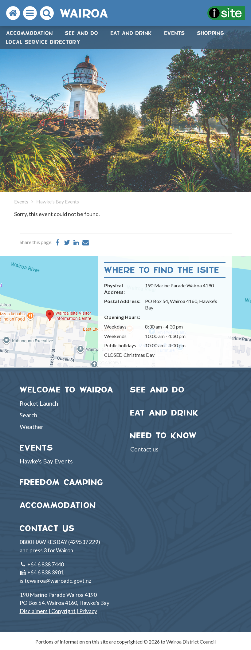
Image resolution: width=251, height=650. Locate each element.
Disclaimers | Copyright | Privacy (58, 611)
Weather (31, 426)
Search (28, 415)
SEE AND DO (157, 389)
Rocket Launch (39, 403)
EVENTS (36, 448)
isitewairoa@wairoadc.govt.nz (55, 580)
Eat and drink (131, 33)
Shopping (210, 33)
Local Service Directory (43, 42)
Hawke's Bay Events (46, 461)
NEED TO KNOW (163, 435)
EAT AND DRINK (164, 413)
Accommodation (29, 33)
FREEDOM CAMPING (62, 482)
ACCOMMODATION (58, 505)
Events (174, 33)
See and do (81, 33)
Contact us (144, 449)
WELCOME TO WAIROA (67, 389)
